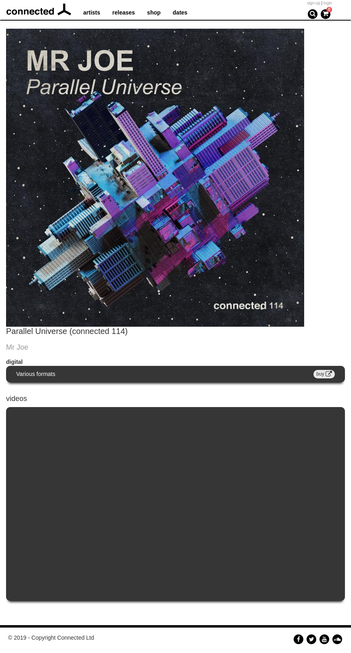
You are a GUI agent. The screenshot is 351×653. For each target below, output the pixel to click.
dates (180, 12)
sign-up (313, 3)
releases (123, 12)
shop (153, 12)
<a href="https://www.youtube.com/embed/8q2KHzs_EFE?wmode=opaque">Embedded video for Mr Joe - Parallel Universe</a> (175, 504)
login (328, 3)
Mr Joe (17, 347)
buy (324, 374)
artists (91, 12)
